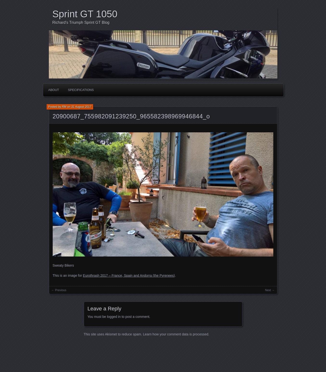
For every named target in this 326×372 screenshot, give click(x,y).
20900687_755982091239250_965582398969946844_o (131, 116)
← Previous (58, 290)
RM (64, 107)
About (53, 90)
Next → (270, 290)
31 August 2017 (81, 107)
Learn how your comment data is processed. (176, 334)
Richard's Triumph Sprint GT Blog (81, 22)
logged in (114, 317)
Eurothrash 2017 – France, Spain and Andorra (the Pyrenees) (129, 275)
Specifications (81, 90)
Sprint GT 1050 (85, 14)
